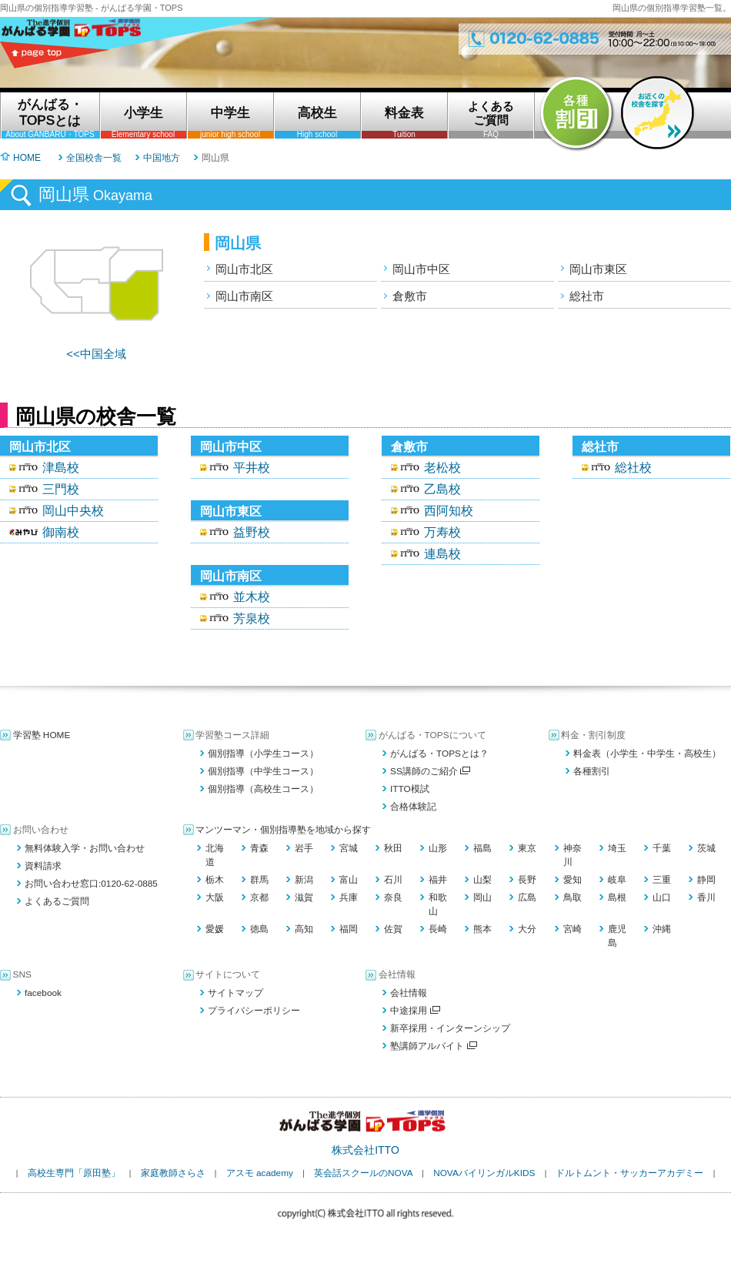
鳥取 (572, 897)
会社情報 (408, 993)
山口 (662, 897)
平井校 (251, 467)
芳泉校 (251, 618)
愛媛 (214, 929)
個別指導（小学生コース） (263, 753)
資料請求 (43, 866)
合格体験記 (413, 806)
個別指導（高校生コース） (263, 789)
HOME (27, 157)
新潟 (304, 879)
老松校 (442, 467)
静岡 (706, 879)
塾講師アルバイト (433, 1046)
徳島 (259, 929)
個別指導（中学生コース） (263, 771)
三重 (662, 879)
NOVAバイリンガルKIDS (484, 1173)
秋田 (393, 848)
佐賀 (393, 929)
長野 (527, 879)
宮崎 (572, 929)
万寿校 (442, 532)
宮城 (348, 848)
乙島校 (442, 489)
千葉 (662, 848)
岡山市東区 (598, 269)
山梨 (482, 879)
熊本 (482, 929)
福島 (482, 848)
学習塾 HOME (42, 735)
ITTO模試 (409, 789)
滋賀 (304, 897)
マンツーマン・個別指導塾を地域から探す (283, 829)
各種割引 (591, 771)
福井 (438, 879)
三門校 (60, 489)
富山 (348, 879)
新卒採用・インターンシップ (450, 1028)
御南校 (60, 532)
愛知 (572, 879)
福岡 (348, 929)
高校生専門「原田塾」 (74, 1173)
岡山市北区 (244, 269)
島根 (617, 897)
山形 (438, 848)
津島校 (60, 467)
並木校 (251, 596)
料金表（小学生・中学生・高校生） (647, 753)
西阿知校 (448, 510)
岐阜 (617, 879)
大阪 (214, 897)
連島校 (442, 553)
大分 (527, 929)
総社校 (633, 467)
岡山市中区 (421, 269)
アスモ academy (259, 1173)
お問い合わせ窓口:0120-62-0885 (91, 883)
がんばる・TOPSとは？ (439, 753)
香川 (706, 897)
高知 (304, 929)
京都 (259, 897)
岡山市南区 (244, 295)
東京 (527, 848)
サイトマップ (235, 993)
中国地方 (161, 157)
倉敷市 (409, 295)
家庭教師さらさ (173, 1173)
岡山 (482, 897)
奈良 (393, 897)
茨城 (706, 848)
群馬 (259, 879)
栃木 (214, 879)
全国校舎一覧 (94, 157)
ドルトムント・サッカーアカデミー (629, 1173)
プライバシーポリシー (254, 1010)
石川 (393, 879)
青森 (259, 848)
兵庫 (348, 897)
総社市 (586, 295)
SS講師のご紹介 (430, 771)
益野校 (251, 532)
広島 (527, 897)
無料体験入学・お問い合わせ (85, 848)
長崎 (438, 929)
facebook (43, 993)
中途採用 (415, 1010)
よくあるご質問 (57, 901)
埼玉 (617, 848)
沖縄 (662, 929)
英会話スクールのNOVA (363, 1173)
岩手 (304, 848)
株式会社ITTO (365, 1150)
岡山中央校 (73, 510)
